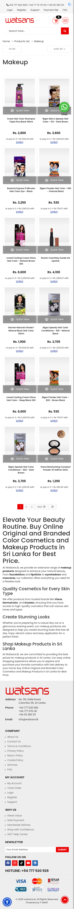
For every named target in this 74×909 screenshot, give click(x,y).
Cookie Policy (15, 760)
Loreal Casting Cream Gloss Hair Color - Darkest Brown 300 (21, 260)
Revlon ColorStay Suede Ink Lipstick (55, 259)
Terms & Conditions (19, 746)
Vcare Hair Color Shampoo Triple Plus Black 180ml (21, 120)
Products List (22, 41)
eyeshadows (53, 574)
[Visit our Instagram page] (15, 863)
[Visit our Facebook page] (8, 863)
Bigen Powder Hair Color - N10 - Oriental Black (55, 190)
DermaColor (10, 602)
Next (41, 507)
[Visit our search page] (65, 30)
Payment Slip (51, 10)
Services (12, 765)
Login (10, 10)
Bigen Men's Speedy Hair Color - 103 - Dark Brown (55, 120)
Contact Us (14, 741)
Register (21, 10)
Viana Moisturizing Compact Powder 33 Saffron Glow (55, 468)
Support (35, 10)
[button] (55, 20)
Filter (12, 49)
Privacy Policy (15, 751)
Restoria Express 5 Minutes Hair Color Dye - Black (21, 190)
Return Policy (15, 755)
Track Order (14, 788)
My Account (14, 783)
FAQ (65, 10)
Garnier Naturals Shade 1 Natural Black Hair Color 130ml (21, 330)
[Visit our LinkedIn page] (35, 863)
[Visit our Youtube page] (28, 863)
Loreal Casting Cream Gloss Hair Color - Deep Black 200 (21, 399)
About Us (12, 737)
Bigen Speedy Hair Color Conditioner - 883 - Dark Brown (21, 469)
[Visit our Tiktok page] (21, 863)
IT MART (44, 902)
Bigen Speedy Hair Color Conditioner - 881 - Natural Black (55, 330)
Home (6, 41)
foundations (17, 574)
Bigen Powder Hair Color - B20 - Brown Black (55, 399)
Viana (58, 599)
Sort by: (59, 49)
